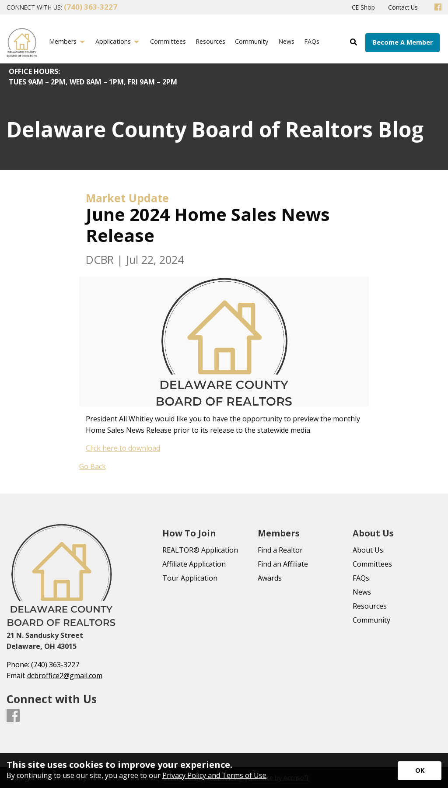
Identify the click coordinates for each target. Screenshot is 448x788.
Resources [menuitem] (210, 41)
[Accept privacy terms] (419, 770)
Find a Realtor (280, 549)
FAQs (361, 577)
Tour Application (189, 577)
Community (371, 619)
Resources (370, 605)
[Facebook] (437, 7)
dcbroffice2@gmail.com (64, 675)
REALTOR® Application (200, 549)
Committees (372, 563)
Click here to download (123, 448)
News (362, 591)
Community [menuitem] (251, 41)
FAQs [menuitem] (311, 41)
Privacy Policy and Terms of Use (214, 775)
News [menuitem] (286, 41)
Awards (270, 577)
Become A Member (403, 42)
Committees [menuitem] (168, 41)
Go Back (92, 466)
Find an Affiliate (283, 563)
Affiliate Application (194, 563)
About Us (368, 549)
